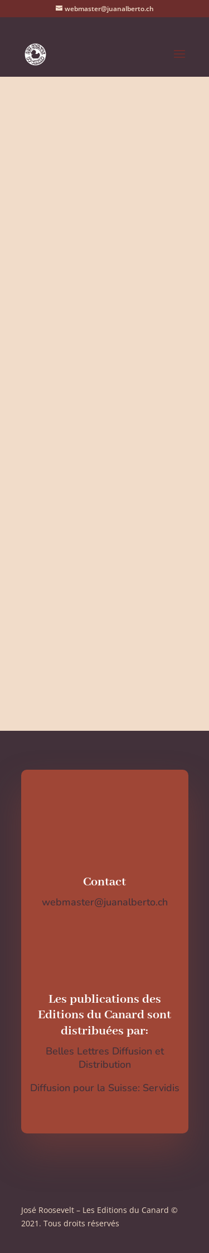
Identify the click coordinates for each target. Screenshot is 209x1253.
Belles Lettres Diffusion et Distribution (105, 1057)
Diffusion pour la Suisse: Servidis (104, 1087)
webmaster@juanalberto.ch (105, 902)
